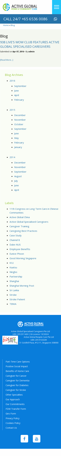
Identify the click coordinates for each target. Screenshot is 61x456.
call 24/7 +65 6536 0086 (25, 18)
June (16, 90)
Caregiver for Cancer (16, 375)
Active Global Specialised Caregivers (29, 221)
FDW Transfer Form (16, 408)
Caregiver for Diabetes (17, 385)
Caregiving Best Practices (23, 230)
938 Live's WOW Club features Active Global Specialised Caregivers (29, 44)
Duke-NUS (15, 244)
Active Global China (20, 217)
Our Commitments (15, 404)
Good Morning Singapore (23, 258)
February (19, 99)
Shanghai (14, 281)
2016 (12, 80)
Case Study (16, 235)
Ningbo (13, 272)
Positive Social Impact (17, 366)
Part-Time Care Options (18, 361)
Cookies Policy (13, 423)
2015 (12, 109)
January (18, 147)
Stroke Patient (17, 299)
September (20, 86)
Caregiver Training (19, 226)
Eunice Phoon (17, 253)
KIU (12, 262)
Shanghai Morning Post (22, 285)
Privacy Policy (12, 418)
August (18, 176)
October (18, 124)
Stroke (13, 294)
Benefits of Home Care (17, 371)
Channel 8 (15, 240)
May (16, 138)
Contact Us (11, 427)
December (20, 115)
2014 (12, 157)
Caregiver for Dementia (17, 380)
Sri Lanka (14, 290)
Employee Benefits (20, 249)
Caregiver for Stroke (16, 389)
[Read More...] (6, 59)
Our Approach (13, 399)
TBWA (13, 303)
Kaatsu (13, 267)
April (16, 95)
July (16, 180)
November (20, 119)
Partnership (16, 276)
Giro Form (11, 413)
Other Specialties (14, 394)
